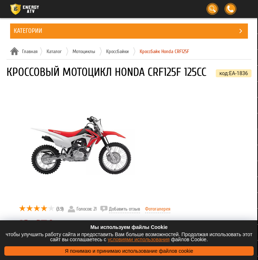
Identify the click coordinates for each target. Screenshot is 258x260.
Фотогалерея (157, 209)
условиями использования (139, 239)
